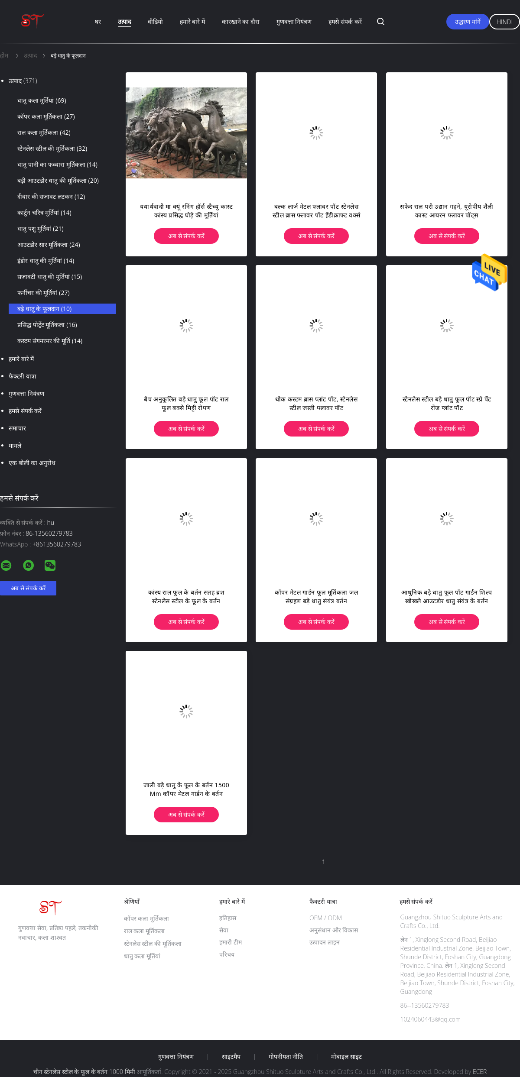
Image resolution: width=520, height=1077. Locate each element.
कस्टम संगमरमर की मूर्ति (49, 341)
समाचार (17, 428)
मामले (15, 445)
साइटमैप (231, 1057)
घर (98, 21)
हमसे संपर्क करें (344, 21)
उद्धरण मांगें (468, 21)
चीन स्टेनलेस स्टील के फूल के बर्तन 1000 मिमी (84, 1071)
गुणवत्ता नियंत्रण (294, 21)
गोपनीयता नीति (286, 1057)
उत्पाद (124, 21)
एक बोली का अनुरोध (32, 463)
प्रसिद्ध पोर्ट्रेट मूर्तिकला (47, 325)
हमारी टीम (230, 942)
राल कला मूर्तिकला (44, 132)
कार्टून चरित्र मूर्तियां (44, 212)
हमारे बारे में (192, 21)
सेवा (223, 930)
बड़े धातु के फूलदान (44, 309)
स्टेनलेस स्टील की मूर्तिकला (52, 148)
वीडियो (155, 21)
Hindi (505, 22)
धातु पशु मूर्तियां (40, 228)
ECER (480, 1071)
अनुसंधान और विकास (333, 930)
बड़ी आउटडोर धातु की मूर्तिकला (58, 180)
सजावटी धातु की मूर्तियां (49, 277)
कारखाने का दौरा (241, 21)
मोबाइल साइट (346, 1057)
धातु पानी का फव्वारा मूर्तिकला (57, 164)
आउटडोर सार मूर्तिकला (48, 244)
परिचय (226, 954)
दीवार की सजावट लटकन (51, 196)
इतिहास (227, 918)
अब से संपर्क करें (186, 236)
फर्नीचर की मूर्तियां (43, 293)
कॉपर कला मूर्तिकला (46, 116)
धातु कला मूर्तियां (41, 100)
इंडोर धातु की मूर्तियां (45, 261)
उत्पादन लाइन (324, 942)
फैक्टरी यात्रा (22, 376)
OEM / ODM (325, 918)
